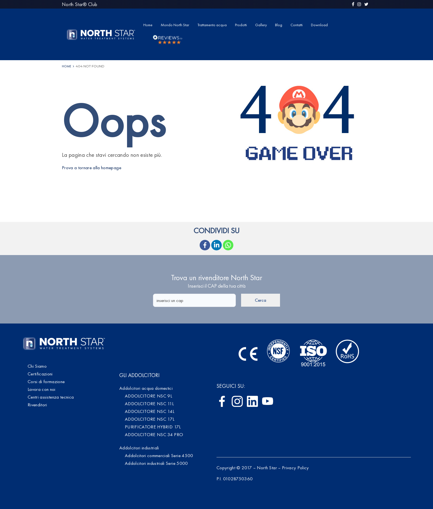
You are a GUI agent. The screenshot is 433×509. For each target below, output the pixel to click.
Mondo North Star (175, 24)
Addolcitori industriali (139, 448)
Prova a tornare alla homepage (91, 168)
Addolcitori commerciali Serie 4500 (159, 455)
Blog (278, 24)
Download (319, 24)
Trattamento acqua (212, 24)
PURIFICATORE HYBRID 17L (153, 427)
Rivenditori (37, 405)
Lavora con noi (42, 389)
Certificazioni (40, 374)
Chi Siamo (37, 366)
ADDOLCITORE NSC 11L (149, 404)
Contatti (297, 24)
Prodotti (241, 24)
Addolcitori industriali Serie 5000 (156, 463)
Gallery (261, 24)
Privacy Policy (295, 468)
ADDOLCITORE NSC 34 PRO (154, 434)
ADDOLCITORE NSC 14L (149, 411)
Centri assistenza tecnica (51, 397)
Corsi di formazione (46, 381)
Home (147, 24)
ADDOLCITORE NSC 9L (148, 396)
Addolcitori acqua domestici (146, 388)
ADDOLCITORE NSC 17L (149, 419)
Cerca (260, 300)
